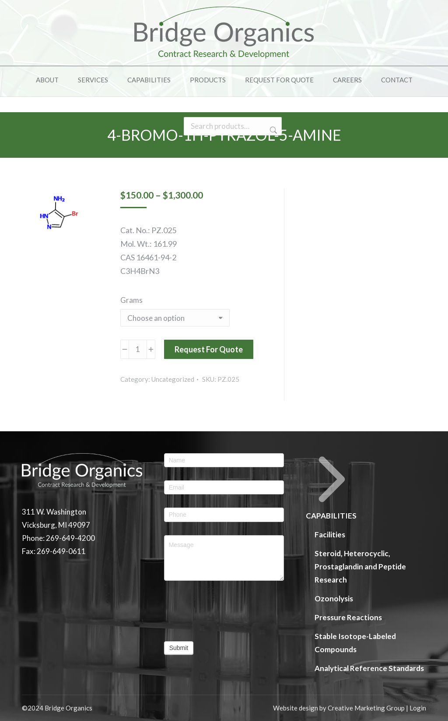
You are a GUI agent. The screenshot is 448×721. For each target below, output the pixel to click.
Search (272, 146)
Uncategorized (172, 379)
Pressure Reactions (348, 617)
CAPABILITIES (332, 486)
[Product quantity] (138, 349)
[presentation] (224, 611)
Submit (179, 647)
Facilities (330, 534)
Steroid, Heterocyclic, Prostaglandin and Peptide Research (360, 566)
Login (418, 708)
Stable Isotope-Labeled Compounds (355, 643)
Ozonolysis (334, 598)
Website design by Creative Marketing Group (339, 708)
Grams (131, 300)
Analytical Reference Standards (369, 668)
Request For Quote (209, 349)
